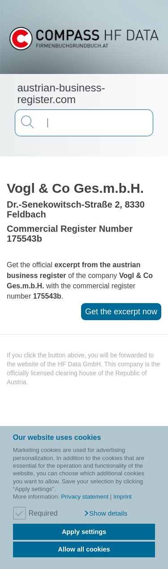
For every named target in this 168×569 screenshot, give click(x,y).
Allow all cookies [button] (84, 549)
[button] (105, 513)
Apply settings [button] (84, 531)
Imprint (122, 496)
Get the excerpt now (121, 311)
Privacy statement (84, 496)
